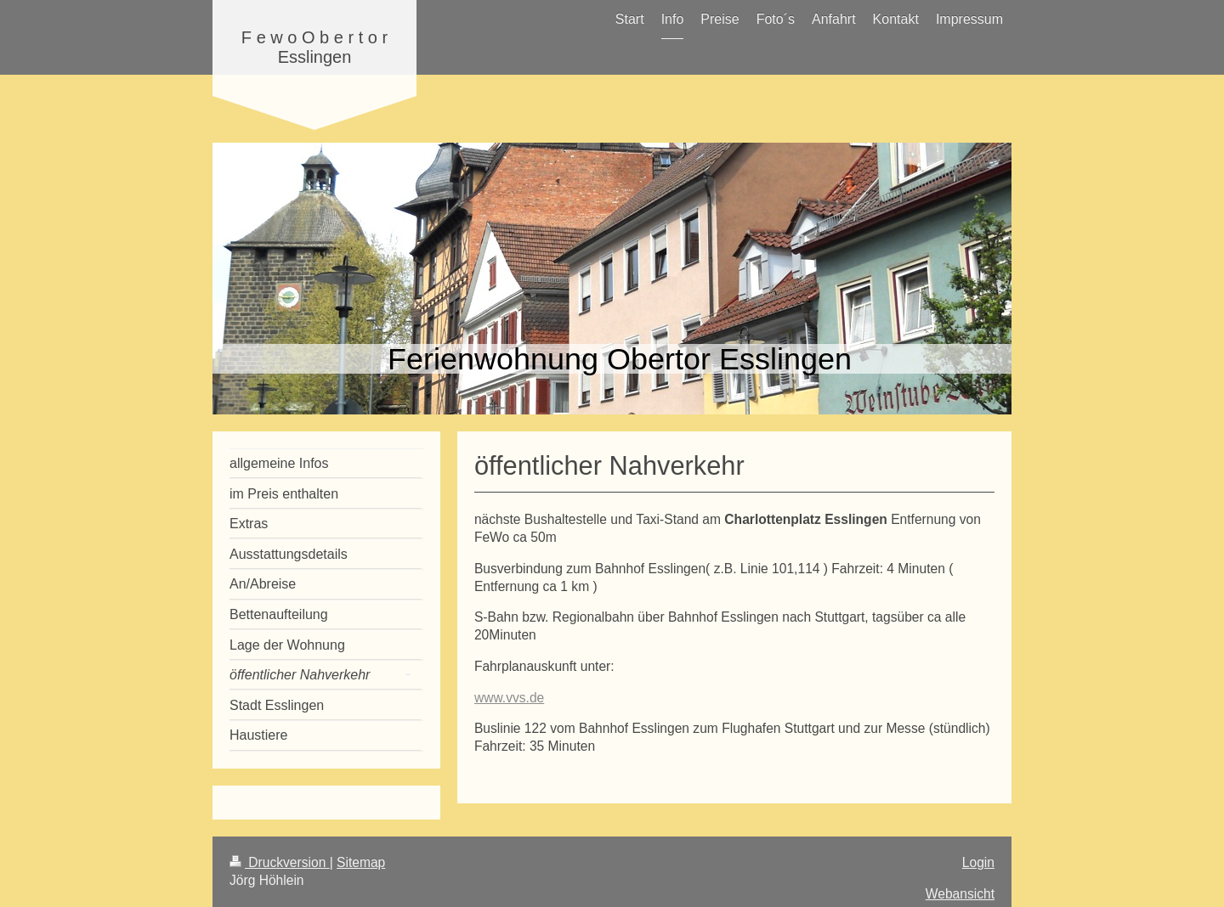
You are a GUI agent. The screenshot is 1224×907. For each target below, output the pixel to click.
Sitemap (361, 862)
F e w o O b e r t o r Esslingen (314, 47)
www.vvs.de (509, 697)
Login (978, 862)
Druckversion (280, 862)
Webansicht (960, 894)
